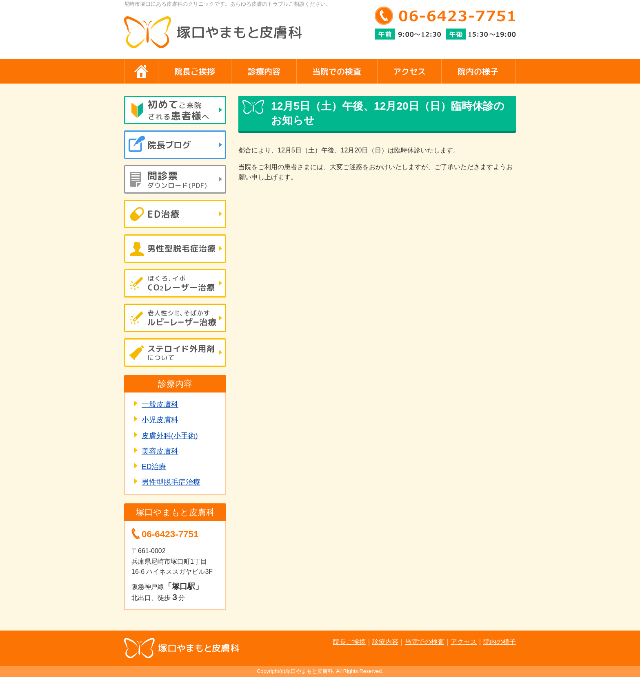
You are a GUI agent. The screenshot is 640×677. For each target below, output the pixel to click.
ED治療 (154, 467)
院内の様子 (499, 641)
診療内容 (385, 641)
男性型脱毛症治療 (171, 482)
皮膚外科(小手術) (170, 436)
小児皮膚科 (160, 420)
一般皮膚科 (160, 404)
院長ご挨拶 (349, 641)
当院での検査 (424, 641)
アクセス (464, 641)
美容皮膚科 (160, 451)
